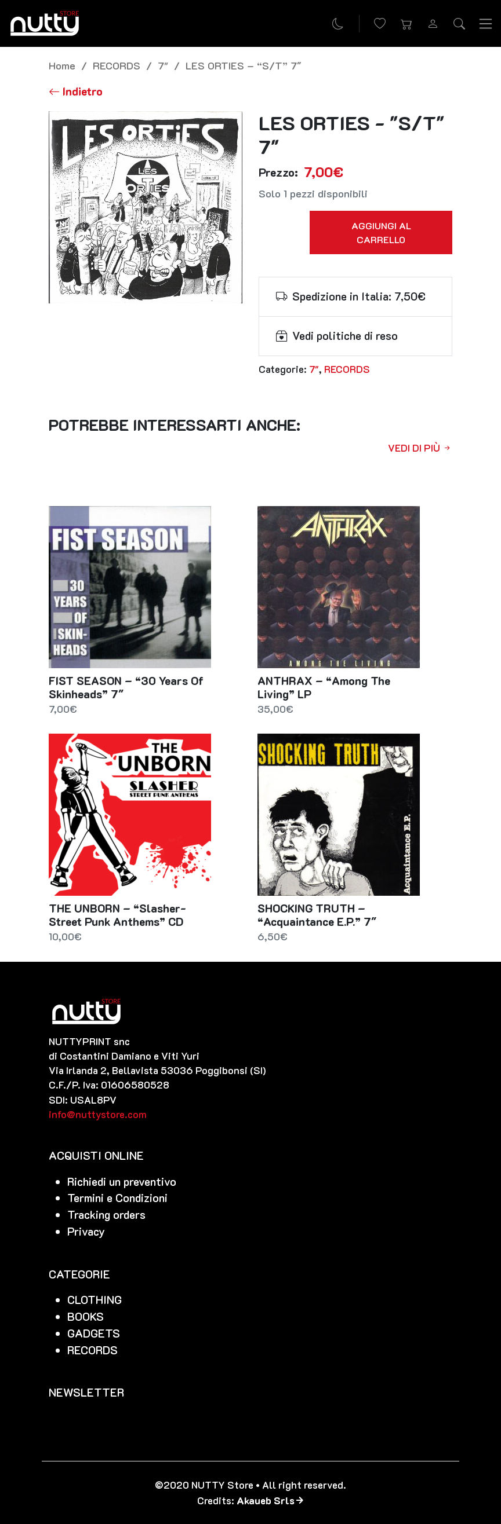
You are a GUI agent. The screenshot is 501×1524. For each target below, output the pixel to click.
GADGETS (93, 1333)
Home (62, 65)
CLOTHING (94, 1299)
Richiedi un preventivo (121, 1181)
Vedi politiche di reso (345, 335)
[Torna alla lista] (76, 91)
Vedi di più (420, 447)
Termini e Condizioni (117, 1197)
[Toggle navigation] (486, 23)
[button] (406, 23)
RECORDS (116, 65)
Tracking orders (106, 1214)
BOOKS (85, 1316)
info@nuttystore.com (98, 1114)
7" (163, 65)
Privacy (86, 1231)
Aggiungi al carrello (381, 232)
